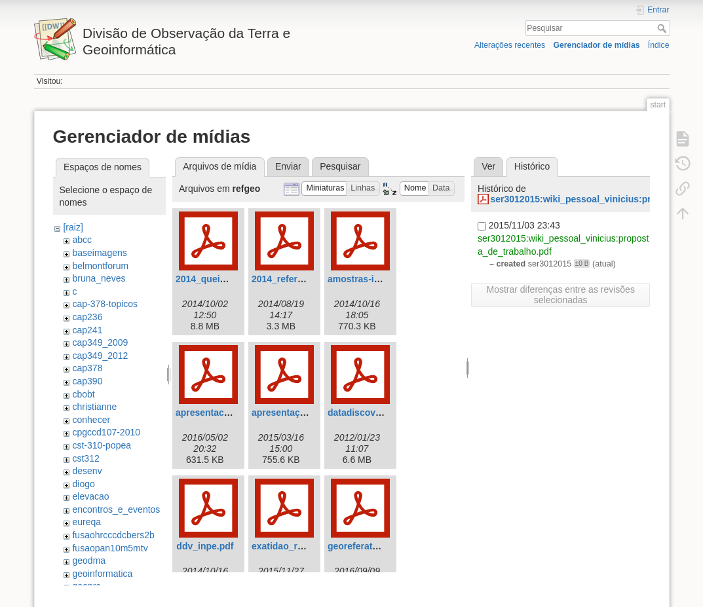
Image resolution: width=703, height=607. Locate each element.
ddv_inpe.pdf (204, 546)
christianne (94, 406)
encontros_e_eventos (116, 509)
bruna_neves (98, 278)
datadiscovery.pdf (367, 412)
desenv (87, 471)
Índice (659, 45)
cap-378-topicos (105, 304)
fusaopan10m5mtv (109, 548)
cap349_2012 (100, 355)
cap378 (87, 368)
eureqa (86, 522)
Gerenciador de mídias (596, 45)
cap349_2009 (100, 342)
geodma (88, 560)
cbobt (83, 394)
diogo (83, 484)
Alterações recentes (509, 45)
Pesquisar (663, 28)
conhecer (91, 419)
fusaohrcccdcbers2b (113, 535)
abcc (82, 239)
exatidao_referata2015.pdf (308, 546)
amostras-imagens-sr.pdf (382, 279)
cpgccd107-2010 (106, 432)
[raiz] (73, 227)
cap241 (87, 330)
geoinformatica (102, 573)
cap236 (87, 317)
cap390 (87, 381)
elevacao (90, 496)
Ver (488, 166)
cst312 (85, 458)
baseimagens (99, 253)
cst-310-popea (101, 445)
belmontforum (100, 266)
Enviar (288, 166)
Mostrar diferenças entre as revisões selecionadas (560, 294)
